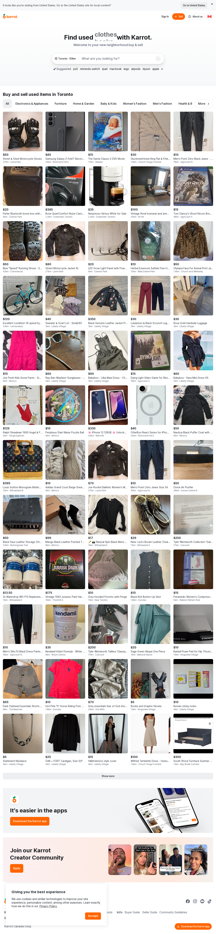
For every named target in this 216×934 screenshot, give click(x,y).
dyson (146, 69)
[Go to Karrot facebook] (188, 901)
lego (126, 69)
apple (155, 69)
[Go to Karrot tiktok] (209, 901)
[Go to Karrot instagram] (195, 901)
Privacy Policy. (48, 906)
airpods (135, 69)
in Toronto (62, 94)
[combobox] (117, 58)
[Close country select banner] (212, 3)
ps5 (75, 69)
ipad (104, 69)
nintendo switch (90, 69)
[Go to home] (10, 16)
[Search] (158, 58)
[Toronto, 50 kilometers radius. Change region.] (65, 58)
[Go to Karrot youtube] (202, 901)
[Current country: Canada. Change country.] (209, 16)
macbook (116, 69)
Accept (93, 916)
